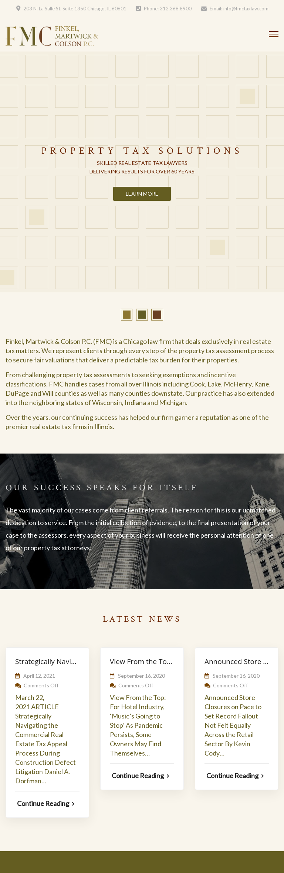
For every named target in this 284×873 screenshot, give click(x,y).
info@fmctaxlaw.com (245, 8)
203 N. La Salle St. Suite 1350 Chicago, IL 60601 (74, 8)
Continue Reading (45, 803)
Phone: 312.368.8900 (168, 8)
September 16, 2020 (141, 676)
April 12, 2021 (39, 676)
